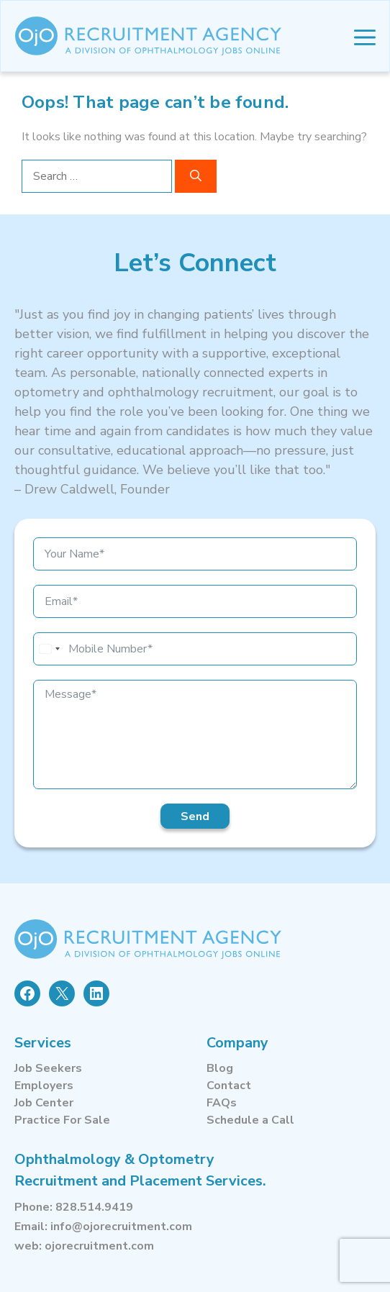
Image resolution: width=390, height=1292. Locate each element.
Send (195, 816)
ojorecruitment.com (99, 1246)
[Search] (196, 176)
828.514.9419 (94, 1207)
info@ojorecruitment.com (121, 1226)
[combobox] (49, 649)
